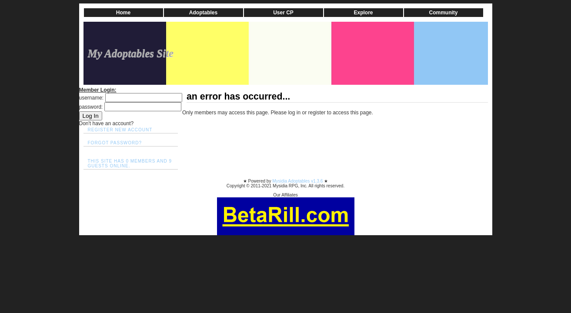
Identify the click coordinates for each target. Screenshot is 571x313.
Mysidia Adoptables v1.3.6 (298, 181)
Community (443, 13)
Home (123, 13)
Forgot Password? (115, 142)
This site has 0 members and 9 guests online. (130, 163)
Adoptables (203, 13)
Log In (91, 116)
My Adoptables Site (131, 53)
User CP (283, 13)
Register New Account (120, 129)
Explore (363, 13)
